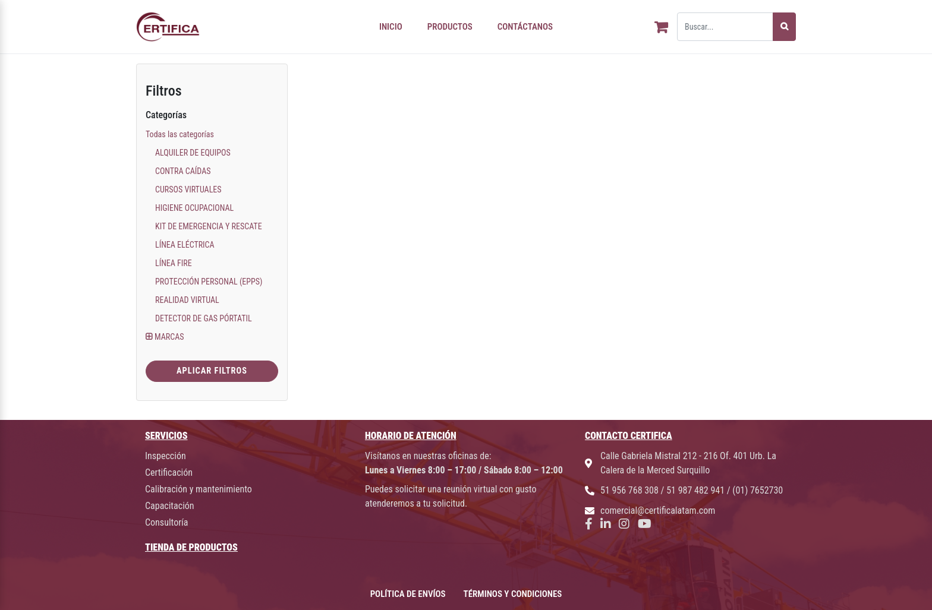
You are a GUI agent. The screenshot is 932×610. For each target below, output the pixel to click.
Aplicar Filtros (212, 371)
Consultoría (166, 522)
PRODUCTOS (450, 26)
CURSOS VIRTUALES (188, 189)
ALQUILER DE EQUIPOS (193, 152)
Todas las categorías (180, 134)
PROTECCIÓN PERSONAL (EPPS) (209, 281)
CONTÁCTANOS (525, 26)
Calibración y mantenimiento (198, 489)
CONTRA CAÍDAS (183, 171)
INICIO (390, 26)
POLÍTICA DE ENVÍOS (408, 594)
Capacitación (169, 505)
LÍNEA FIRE (173, 263)
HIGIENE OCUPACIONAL (194, 208)
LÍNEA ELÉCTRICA (185, 244)
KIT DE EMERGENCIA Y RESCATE (208, 226)
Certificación (169, 472)
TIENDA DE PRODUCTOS (191, 547)
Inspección (165, 456)
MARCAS (169, 337)
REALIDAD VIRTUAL (187, 300)
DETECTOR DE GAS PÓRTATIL (203, 318)
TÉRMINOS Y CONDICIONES (513, 594)
